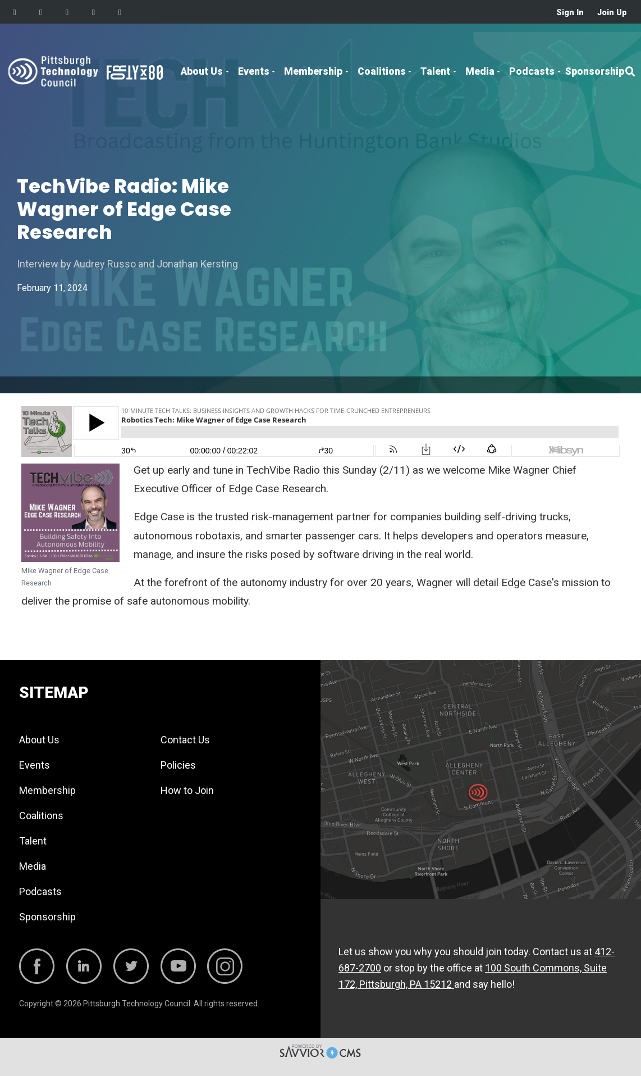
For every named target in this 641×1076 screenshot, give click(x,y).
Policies (178, 765)
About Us (202, 71)
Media (480, 71)
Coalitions (382, 71)
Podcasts (532, 71)
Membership (313, 71)
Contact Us (185, 740)
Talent (435, 71)
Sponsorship (594, 71)
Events (253, 71)
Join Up (612, 12)
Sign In (570, 12)
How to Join (187, 790)
